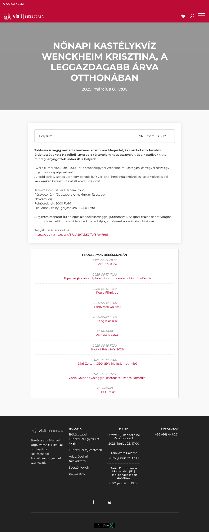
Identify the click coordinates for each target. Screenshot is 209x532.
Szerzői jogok (79, 467)
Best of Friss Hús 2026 (107, 349)
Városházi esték (107, 335)
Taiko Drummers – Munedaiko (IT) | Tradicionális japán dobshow (123, 473)
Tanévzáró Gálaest (107, 307)
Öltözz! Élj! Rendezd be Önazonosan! (123, 436)
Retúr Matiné (107, 264)
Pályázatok (77, 474)
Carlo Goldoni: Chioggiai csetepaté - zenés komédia (107, 378)
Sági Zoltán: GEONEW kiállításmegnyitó (107, 363)
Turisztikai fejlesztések (85, 450)
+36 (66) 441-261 (167, 434)
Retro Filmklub (107, 292)
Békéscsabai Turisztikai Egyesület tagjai (84, 439)
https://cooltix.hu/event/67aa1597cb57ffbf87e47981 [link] (71, 235)
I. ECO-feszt (107, 392)
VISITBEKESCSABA (24, 15)
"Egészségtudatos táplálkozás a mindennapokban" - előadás (107, 278)
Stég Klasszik (107, 321)
